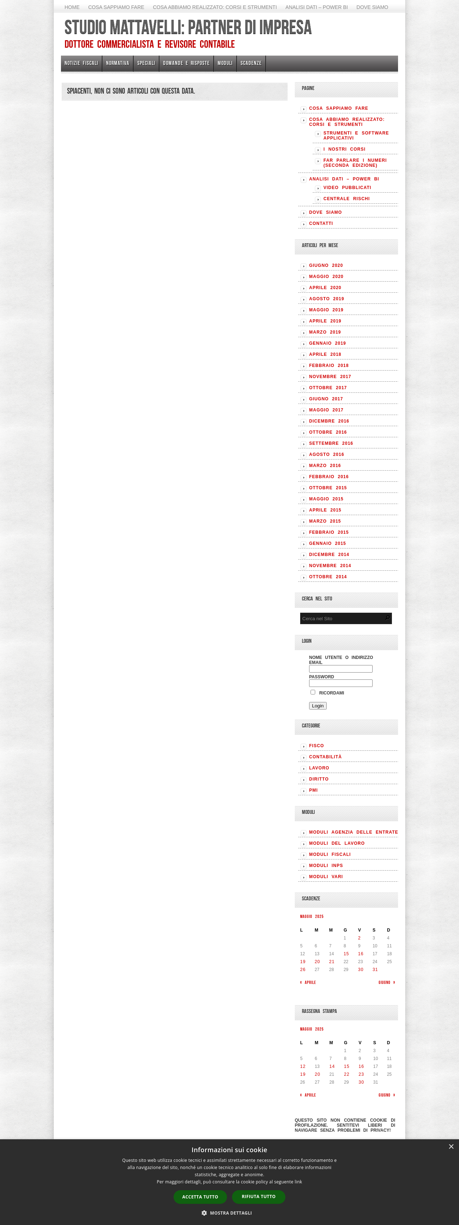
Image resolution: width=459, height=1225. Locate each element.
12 (303, 1066)
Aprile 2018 (325, 354)
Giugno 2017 (326, 398)
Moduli (225, 63)
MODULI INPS (326, 865)
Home (72, 7)
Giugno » (387, 982)
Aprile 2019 (325, 321)
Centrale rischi (346, 198)
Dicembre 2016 (329, 421)
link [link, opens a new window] (298, 1182)
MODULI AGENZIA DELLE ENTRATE (353, 832)
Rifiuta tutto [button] (259, 1196)
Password (321, 676)
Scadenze (251, 63)
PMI (313, 790)
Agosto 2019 (326, 298)
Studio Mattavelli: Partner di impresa (188, 27)
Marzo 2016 (325, 465)
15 (346, 953)
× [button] (451, 1147)
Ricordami (327, 693)
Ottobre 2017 (328, 387)
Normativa (117, 63)
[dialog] (229, 1182)
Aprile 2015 (325, 510)
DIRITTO (319, 779)
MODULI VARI (326, 876)
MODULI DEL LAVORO (337, 843)
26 (303, 969)
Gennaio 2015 (327, 543)
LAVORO (319, 768)
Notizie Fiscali (81, 63)
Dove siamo (372, 7)
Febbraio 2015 (329, 532)
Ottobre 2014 (328, 576)
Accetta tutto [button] (200, 1197)
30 (361, 969)
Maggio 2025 (312, 916)
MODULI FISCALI (330, 854)
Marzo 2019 (325, 332)
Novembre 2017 (330, 376)
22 (346, 1074)
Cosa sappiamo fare (116, 7)
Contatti (321, 223)
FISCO (316, 745)
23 (361, 1074)
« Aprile (308, 982)
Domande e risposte (186, 63)
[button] (229, 1212)
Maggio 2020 (326, 276)
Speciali (146, 63)
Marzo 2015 (325, 521)
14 (332, 1066)
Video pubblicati (347, 187)
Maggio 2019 (326, 309)
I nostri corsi (344, 149)
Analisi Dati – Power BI (316, 7)
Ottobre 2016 (328, 432)
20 (317, 961)
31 (375, 969)
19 (303, 961)
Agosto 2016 (326, 454)
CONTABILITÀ (325, 756)
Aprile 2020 (325, 287)
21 (332, 961)
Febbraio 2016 (329, 476)
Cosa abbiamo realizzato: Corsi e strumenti (215, 7)
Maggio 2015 (326, 498)
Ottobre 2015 (328, 487)
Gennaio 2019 (327, 343)
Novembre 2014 (330, 565)
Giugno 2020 (326, 265)
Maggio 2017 (326, 410)
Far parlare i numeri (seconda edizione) (355, 163)
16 (361, 953)
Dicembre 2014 (329, 554)
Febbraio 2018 (329, 365)
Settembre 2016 (331, 443)
